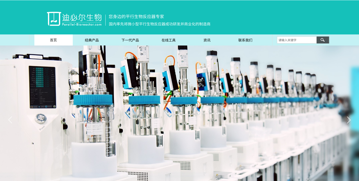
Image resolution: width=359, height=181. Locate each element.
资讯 (206, 39)
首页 (53, 40)
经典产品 (92, 39)
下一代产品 (130, 39)
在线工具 (169, 39)
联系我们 (245, 39)
